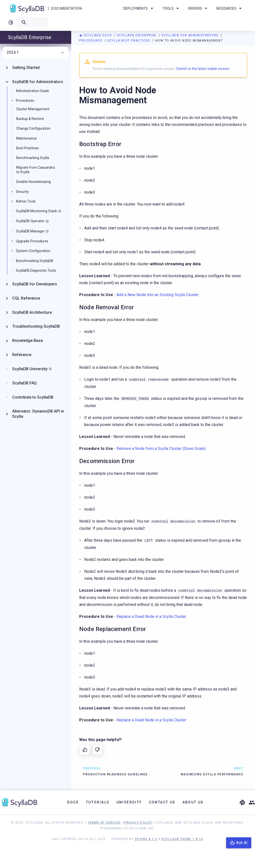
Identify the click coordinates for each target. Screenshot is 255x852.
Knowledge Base (27, 340)
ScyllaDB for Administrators (190, 35)
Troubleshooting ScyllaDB (36, 326)
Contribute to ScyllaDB (32, 397)
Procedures (91, 40)
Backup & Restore (30, 119)
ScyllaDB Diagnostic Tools (36, 270)
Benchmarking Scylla (32, 158)
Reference (21, 354)
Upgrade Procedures (32, 241)
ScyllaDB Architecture (32, 312)
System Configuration (33, 251)
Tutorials (98, 802)
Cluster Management (33, 109)
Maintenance (26, 138)
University (129, 802)
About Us (193, 802)
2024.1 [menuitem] (35, 52)
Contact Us (162, 802)
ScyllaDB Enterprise (137, 35)
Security (22, 192)
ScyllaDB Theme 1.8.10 (182, 839)
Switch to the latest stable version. (203, 69)
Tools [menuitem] (171, 8)
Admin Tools (26, 201)
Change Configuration (33, 128)
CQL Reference (26, 298)
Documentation (66, 8)
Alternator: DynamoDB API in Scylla (38, 414)
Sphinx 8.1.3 (146, 839)
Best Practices (27, 148)
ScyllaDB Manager (30, 231)
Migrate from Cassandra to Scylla (35, 169)
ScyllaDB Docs (96, 35)
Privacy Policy (138, 822)
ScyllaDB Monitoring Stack (36, 211)
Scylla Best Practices (129, 40)
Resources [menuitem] (229, 8)
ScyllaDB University (30, 369)
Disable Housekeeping (33, 182)
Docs (73, 802)
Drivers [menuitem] (198, 8)
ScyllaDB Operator (30, 221)
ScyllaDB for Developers (34, 284)
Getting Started (26, 67)
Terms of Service (104, 822)
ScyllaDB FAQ (24, 383)
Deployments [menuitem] (139, 8)
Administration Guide (32, 91)
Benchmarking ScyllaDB (34, 261)
